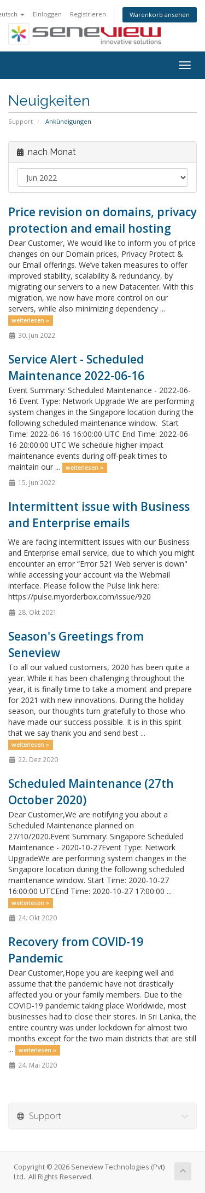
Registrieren (88, 14)
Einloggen (47, 14)
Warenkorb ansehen (160, 14)
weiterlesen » (30, 320)
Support (20, 121)
